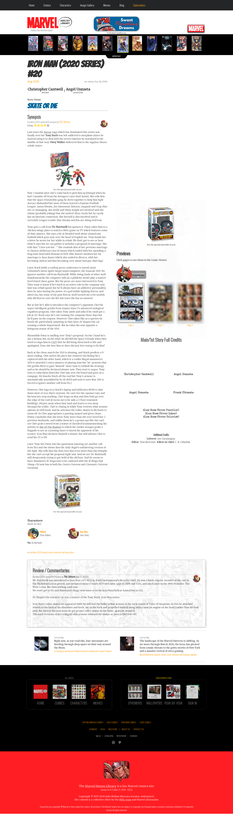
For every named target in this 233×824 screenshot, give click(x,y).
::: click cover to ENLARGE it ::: (161, 201)
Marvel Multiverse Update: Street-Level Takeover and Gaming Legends (168, 654)
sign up (98, 747)
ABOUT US (126, 740)
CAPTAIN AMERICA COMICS (92, 734)
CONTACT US (138, 740)
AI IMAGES (93, 740)
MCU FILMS (112, 740)
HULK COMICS (112, 734)
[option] (34, 43)
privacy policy (109, 747)
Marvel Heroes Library (100, 798)
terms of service (121, 747)
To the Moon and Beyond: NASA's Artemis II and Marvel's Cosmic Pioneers (83, 651)
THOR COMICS (145, 734)
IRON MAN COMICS (128, 734)
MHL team (125, 811)
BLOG (103, 740)
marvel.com (133, 747)
